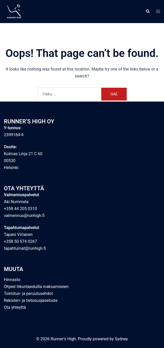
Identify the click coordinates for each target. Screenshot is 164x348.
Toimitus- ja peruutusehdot (28, 293)
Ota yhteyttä (15, 307)
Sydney (121, 338)
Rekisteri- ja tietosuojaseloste (31, 300)
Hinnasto (12, 279)
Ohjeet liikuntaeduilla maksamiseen (36, 286)
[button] (147, 11)
